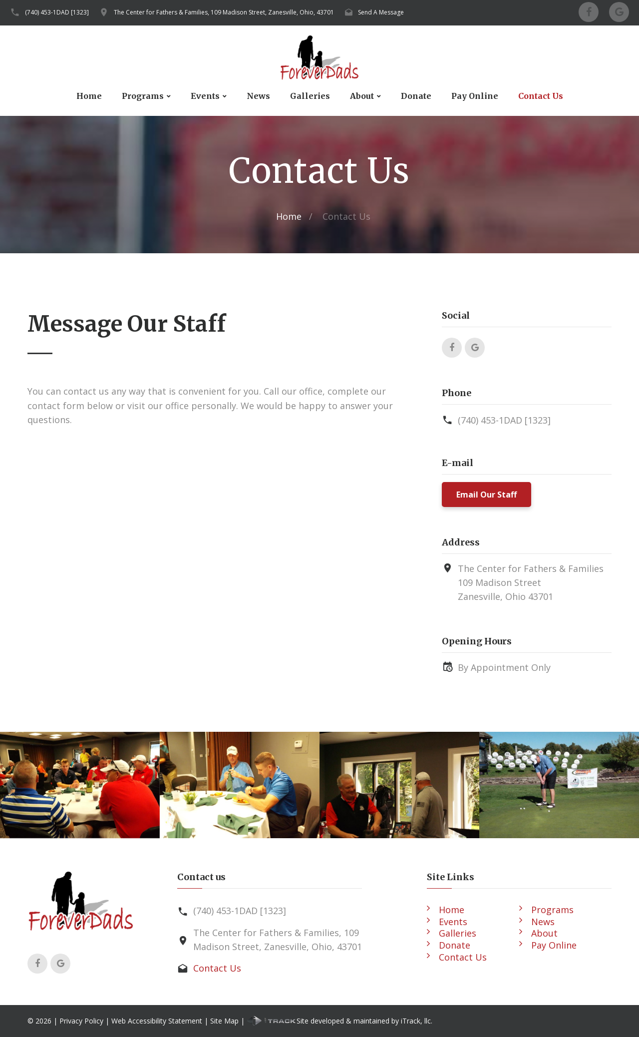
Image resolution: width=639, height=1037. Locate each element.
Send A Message (381, 12)
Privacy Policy (81, 1021)
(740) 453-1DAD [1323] (57, 12)
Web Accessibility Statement (156, 1021)
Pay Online (474, 96)
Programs (143, 96)
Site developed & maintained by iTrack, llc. (339, 1021)
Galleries (310, 96)
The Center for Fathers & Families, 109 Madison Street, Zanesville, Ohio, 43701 (224, 12)
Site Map (224, 1021)
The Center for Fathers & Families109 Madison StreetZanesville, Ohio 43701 (531, 582)
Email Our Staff (486, 494)
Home (89, 96)
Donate (416, 96)
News (258, 96)
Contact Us (540, 96)
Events (205, 96)
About (362, 96)
